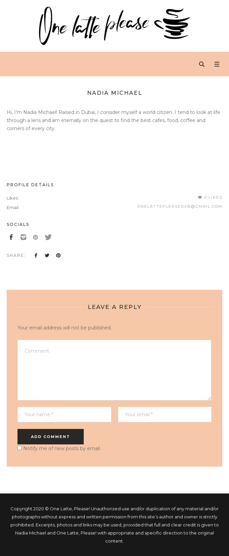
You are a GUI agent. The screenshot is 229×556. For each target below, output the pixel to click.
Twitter (47, 255)
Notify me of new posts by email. (62, 448)
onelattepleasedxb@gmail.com (179, 206)
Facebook (36, 255)
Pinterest (58, 255)
